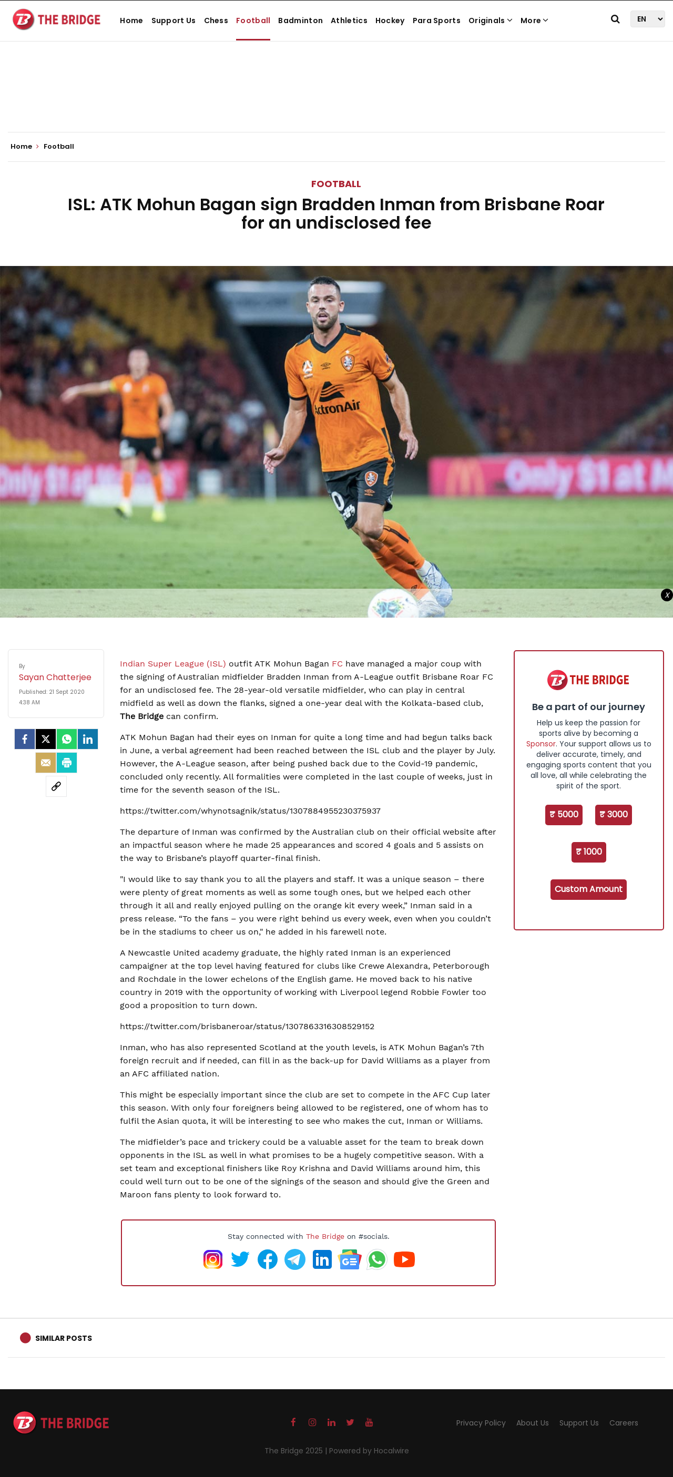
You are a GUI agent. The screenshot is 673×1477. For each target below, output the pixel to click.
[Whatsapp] (66, 739)
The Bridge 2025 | (296, 1450)
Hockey (390, 20)
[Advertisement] (336, 100)
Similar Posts (63, 1338)
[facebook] (24, 739)
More (535, 20)
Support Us (173, 20)
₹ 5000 (563, 814)
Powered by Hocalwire (369, 1450)
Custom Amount (589, 889)
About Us (532, 1423)
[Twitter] (45, 739)
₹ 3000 (613, 814)
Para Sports (437, 20)
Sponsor (541, 743)
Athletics (349, 20)
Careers (623, 1423)
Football (253, 20)
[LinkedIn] (87, 739)
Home (131, 20)
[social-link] (56, 786)
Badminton (300, 20)
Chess (216, 20)
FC (337, 664)
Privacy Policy (481, 1423)
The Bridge (325, 1236)
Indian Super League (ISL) (173, 664)
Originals (490, 20)
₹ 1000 (589, 852)
